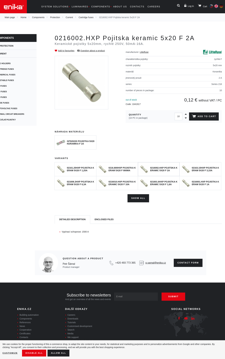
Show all (138, 198)
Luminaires (80, 6)
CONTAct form (188, 262)
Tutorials (72, 322)
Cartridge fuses (86, 17)
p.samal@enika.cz (155, 262)
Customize (10, 353)
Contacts (137, 6)
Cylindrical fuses (16, 75)
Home (23, 17)
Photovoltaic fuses (17, 108)
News (22, 325)
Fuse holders (13, 63)
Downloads (73, 318)
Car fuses (11, 97)
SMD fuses (11, 92)
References (25, 322)
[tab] (72, 219)
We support (73, 337)
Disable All (35, 353)
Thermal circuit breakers (20, 114)
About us (120, 6)
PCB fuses (11, 86)
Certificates (25, 333)
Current (69, 17)
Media (70, 333)
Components (100, 6)
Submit (174, 296)
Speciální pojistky (16, 120)
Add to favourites (66, 50)
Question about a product (92, 50)
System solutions (54, 6)
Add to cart (204, 116)
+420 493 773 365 (125, 262)
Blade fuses (13, 103)
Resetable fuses (15, 80)
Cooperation (25, 329)
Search (71, 329)
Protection (55, 17)
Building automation (29, 314)
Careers (154, 6)
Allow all (60, 353)
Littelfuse (144, 52)
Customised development (80, 325)
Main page (10, 17)
